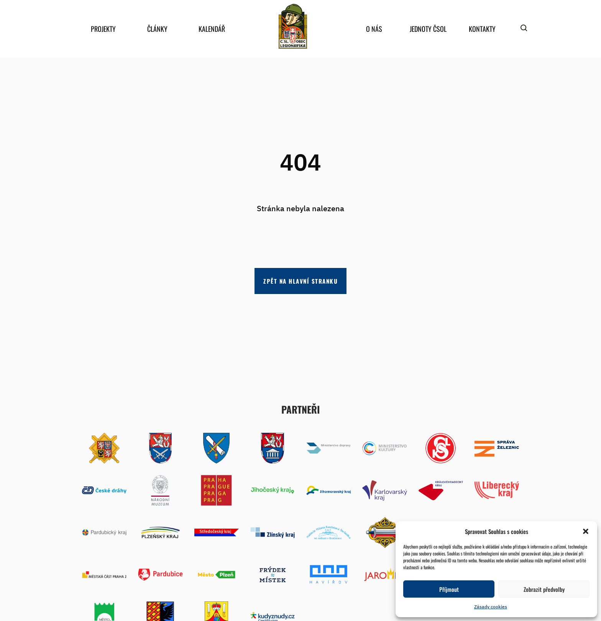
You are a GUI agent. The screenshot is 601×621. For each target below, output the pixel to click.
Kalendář (212, 29)
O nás (374, 29)
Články (157, 29)
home (293, 26)
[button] (586, 531)
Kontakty (482, 29)
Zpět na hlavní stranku (300, 281)
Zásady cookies (490, 607)
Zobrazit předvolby (544, 589)
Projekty (103, 29)
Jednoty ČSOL (428, 29)
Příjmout (449, 589)
